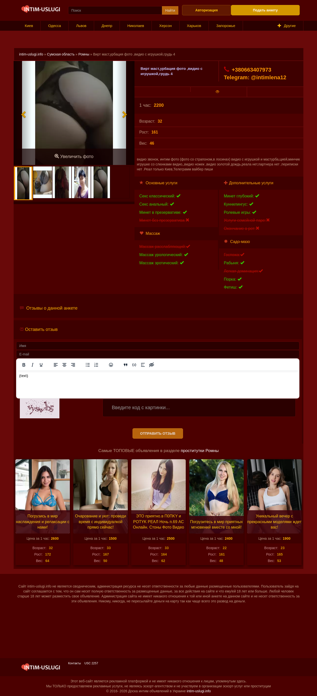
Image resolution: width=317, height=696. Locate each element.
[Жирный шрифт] (24, 364)
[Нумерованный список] (96, 364)
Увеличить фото (73, 156)
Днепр (107, 26)
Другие (287, 26)
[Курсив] (32, 364)
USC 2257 (91, 663)
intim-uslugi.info (31, 54)
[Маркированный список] (87, 364)
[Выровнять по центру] (64, 364)
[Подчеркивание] (41, 364)
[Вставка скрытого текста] (151, 364)
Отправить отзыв (157, 433)
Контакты (74, 663)
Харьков (194, 26)
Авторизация (206, 10)
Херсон (165, 26)
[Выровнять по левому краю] (56, 364)
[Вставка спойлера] (143, 364)
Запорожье (225, 26)
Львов (81, 26)
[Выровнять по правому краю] (73, 364)
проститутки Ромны (200, 450)
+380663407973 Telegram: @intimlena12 (255, 73)
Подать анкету (265, 10)
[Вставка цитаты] (125, 364)
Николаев (135, 26)
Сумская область (61, 54)
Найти (170, 10)
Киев (29, 26)
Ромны (84, 54)
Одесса (54, 26)
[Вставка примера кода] (134, 364)
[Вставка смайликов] (111, 364)
